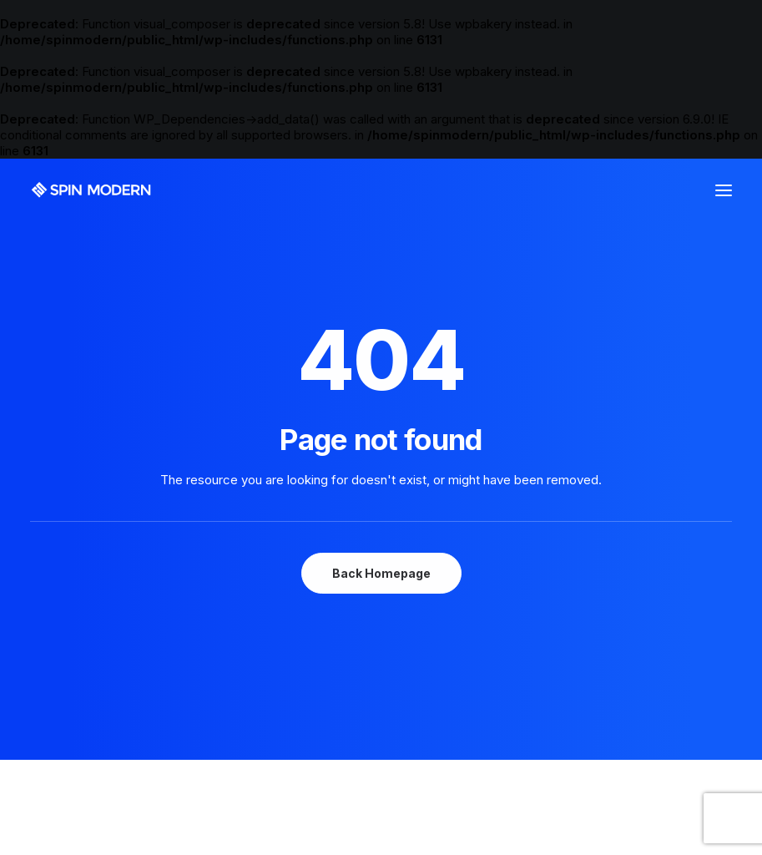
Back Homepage (381, 573)
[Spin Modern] (91, 190)
